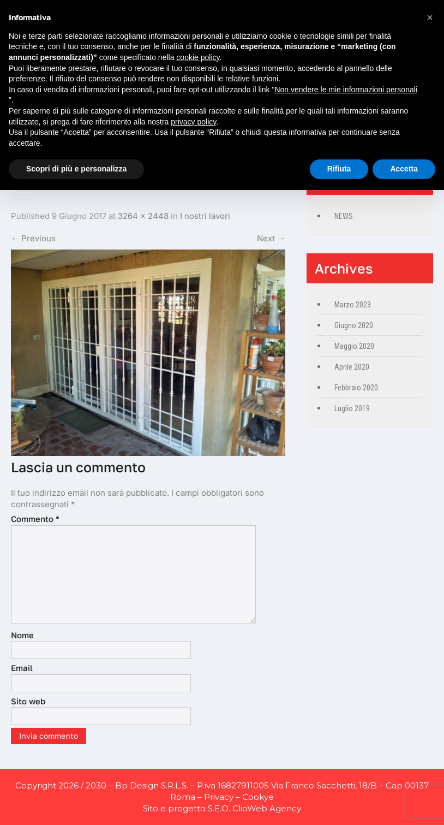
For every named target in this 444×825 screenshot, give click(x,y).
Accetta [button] (404, 168)
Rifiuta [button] (339, 168)
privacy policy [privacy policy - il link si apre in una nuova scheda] (193, 121)
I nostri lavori (205, 216)
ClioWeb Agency (266, 808)
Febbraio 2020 (356, 387)
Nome (22, 635)
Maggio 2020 (354, 346)
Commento (35, 519)
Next (271, 238)
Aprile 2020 (351, 367)
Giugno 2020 (353, 325)
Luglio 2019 (352, 408)
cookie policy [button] (197, 57)
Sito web (28, 701)
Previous (33, 238)
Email (22, 668)
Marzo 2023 (352, 304)
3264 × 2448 (143, 216)
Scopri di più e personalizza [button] (76, 168)
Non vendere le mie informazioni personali (345, 89)
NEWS (343, 216)
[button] (430, 17)
